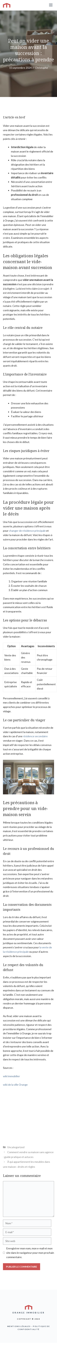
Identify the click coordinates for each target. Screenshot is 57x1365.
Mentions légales (18, 1326)
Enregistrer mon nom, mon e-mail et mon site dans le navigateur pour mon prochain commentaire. (30, 1253)
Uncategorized (15, 1147)
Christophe (41, 67)
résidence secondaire (35, 736)
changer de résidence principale (27, 530)
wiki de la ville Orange (15, 1084)
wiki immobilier (11, 1076)
